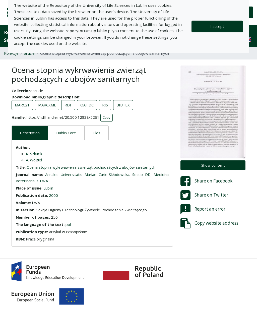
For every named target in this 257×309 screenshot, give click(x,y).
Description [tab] (30, 132)
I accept (217, 26)
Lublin (48, 188)
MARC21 (22, 104)
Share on (206, 181)
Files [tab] (96, 132)
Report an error (202, 209)
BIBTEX (123, 104)
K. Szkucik (34, 153)
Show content (213, 165)
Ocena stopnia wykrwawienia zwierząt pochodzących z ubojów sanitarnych (91, 167)
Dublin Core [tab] (66, 132)
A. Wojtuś (34, 159)
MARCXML (47, 104)
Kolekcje (11, 53)
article (29, 53)
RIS (105, 104)
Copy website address (209, 223)
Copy (106, 117)
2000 (53, 195)
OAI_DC (87, 104)
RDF (68, 104)
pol (68, 224)
